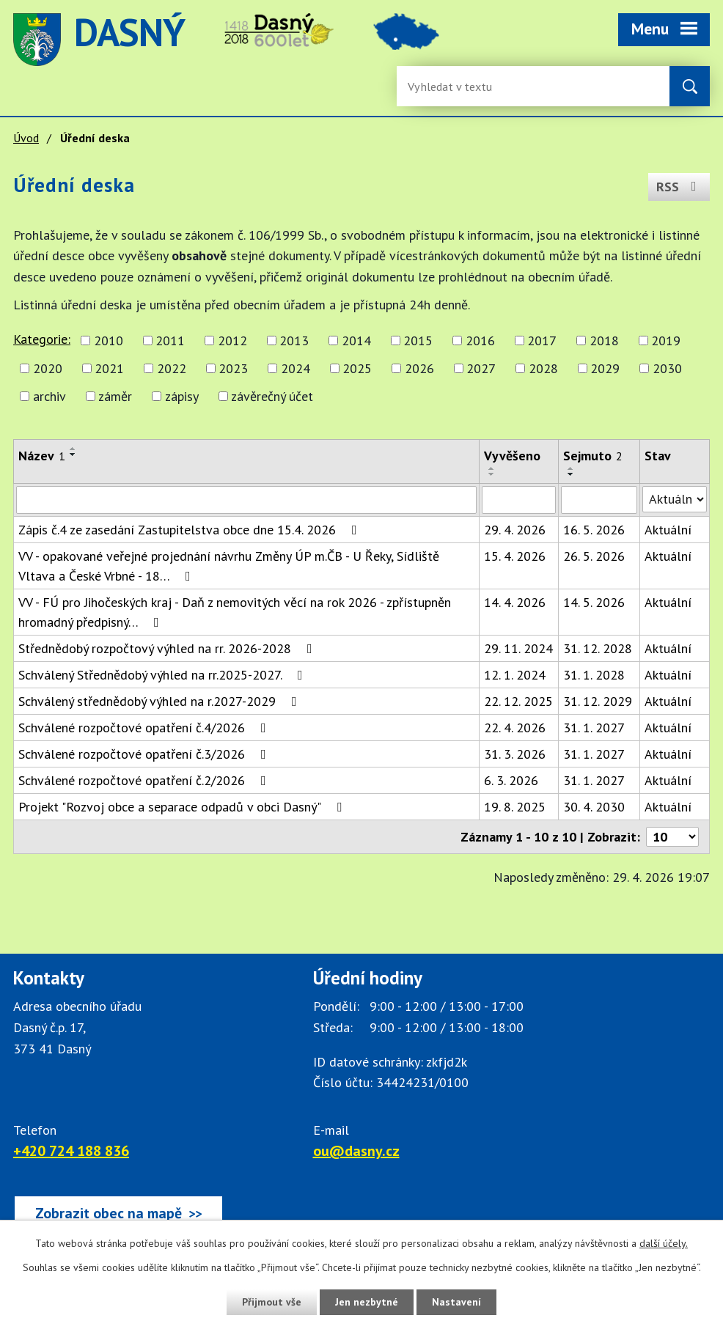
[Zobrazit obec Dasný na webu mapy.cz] (118, 1213)
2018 (604, 340)
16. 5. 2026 (594, 529)
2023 (233, 368)
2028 (543, 368)
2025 (357, 368)
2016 (480, 340)
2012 (232, 340)
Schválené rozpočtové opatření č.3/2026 (145, 754)
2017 (542, 340)
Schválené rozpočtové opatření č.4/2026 (145, 727)
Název (41, 455)
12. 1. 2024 (515, 674)
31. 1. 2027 (594, 727)
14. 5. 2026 (594, 602)
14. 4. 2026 (515, 602)
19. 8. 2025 (515, 806)
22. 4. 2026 (515, 727)
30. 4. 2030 (594, 806)
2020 (47, 368)
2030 (667, 368)
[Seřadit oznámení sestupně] (73, 454)
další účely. (663, 1243)
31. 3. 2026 (515, 754)
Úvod (26, 137)
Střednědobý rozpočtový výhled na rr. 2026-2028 (168, 648)
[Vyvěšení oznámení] (518, 500)
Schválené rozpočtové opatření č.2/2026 (145, 780)
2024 (295, 368)
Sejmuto (593, 455)
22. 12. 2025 (518, 701)
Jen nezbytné (366, 1301)
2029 (605, 368)
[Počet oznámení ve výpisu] (672, 837)
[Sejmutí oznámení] (599, 500)
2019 (665, 340)
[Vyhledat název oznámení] (246, 500)
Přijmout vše (271, 1301)
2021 (109, 368)
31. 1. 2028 (594, 674)
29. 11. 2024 (518, 648)
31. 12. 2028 (597, 648)
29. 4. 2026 (515, 529)
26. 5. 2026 (594, 556)
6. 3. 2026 (511, 780)
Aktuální (668, 529)
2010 (108, 340)
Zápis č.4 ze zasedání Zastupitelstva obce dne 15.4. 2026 (190, 529)
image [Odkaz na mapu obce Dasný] (406, 39)
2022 (171, 368)
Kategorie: (41, 339)
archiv (49, 396)
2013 (294, 340)
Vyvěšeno (512, 455)
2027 (481, 368)
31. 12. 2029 (597, 701)
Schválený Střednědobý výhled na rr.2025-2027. (163, 674)
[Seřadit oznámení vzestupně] (73, 449)
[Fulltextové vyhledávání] (455, 86)
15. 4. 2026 (515, 556)
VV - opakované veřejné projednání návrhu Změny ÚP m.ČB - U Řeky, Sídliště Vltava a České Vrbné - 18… (228, 566)
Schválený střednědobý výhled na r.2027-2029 (160, 701)
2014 (356, 340)
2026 (419, 368)
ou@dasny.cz (356, 1150)
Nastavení (456, 1301)
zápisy (182, 396)
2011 (170, 340)
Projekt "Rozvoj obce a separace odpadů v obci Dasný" (183, 806)
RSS (679, 186)
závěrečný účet (272, 396)
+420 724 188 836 (71, 1150)
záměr (115, 396)
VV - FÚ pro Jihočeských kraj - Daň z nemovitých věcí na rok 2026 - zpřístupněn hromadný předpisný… (234, 612)
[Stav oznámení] (674, 499)
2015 (418, 340)
